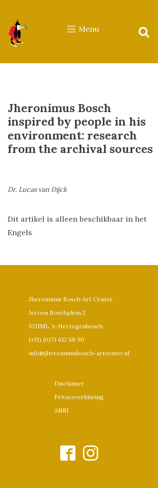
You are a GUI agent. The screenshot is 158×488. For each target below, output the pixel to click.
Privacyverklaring (79, 397)
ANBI (61, 410)
